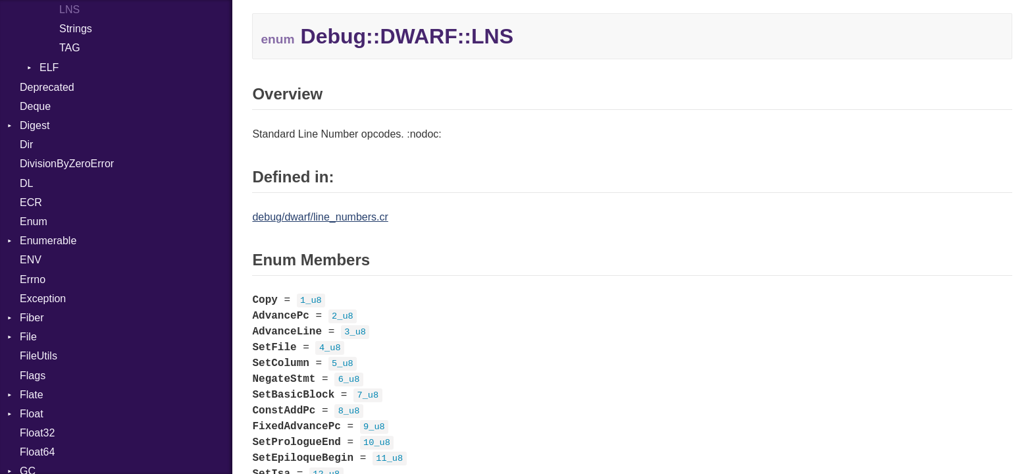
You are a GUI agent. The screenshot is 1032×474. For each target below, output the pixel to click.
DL (26, 183)
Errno (32, 279)
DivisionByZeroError (67, 163)
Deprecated (47, 87)
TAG (69, 47)
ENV (30, 259)
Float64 (37, 452)
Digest (34, 125)
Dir (26, 144)
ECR (31, 202)
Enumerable (48, 240)
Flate (31, 394)
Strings (75, 28)
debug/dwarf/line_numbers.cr (320, 217)
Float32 (37, 432)
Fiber (31, 317)
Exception (43, 298)
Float (31, 413)
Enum (33, 221)
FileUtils (38, 355)
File (28, 336)
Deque (35, 106)
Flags (32, 375)
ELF (49, 67)
